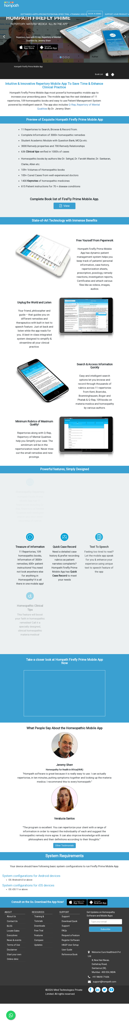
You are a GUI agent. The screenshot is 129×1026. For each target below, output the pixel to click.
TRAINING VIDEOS (79, 14)
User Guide (67, 949)
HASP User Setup (70, 945)
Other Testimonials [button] (64, 845)
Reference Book (69, 954)
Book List (99, 74)
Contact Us (12, 921)
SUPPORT (64, 912)
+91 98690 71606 (100, 977)
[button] (64, 206)
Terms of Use (13, 945)
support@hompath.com (104, 981)
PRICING (43, 14)
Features (38, 935)
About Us (11, 916)
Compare (38, 940)
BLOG (9, 926)
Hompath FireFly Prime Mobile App (28, 67)
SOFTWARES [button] (27, 14)
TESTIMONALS (53, 14)
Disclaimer (12, 949)
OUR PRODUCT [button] (122, 14)
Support (66, 916)
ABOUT (8, 912)
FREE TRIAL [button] (65, 14)
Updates (38, 945)
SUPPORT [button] (110, 14)
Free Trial (38, 930)
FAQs (64, 930)
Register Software (71, 940)
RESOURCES (38, 912)
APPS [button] (36, 14)
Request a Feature (71, 935)
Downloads (39, 926)
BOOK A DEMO (94, 14)
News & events (14, 940)
